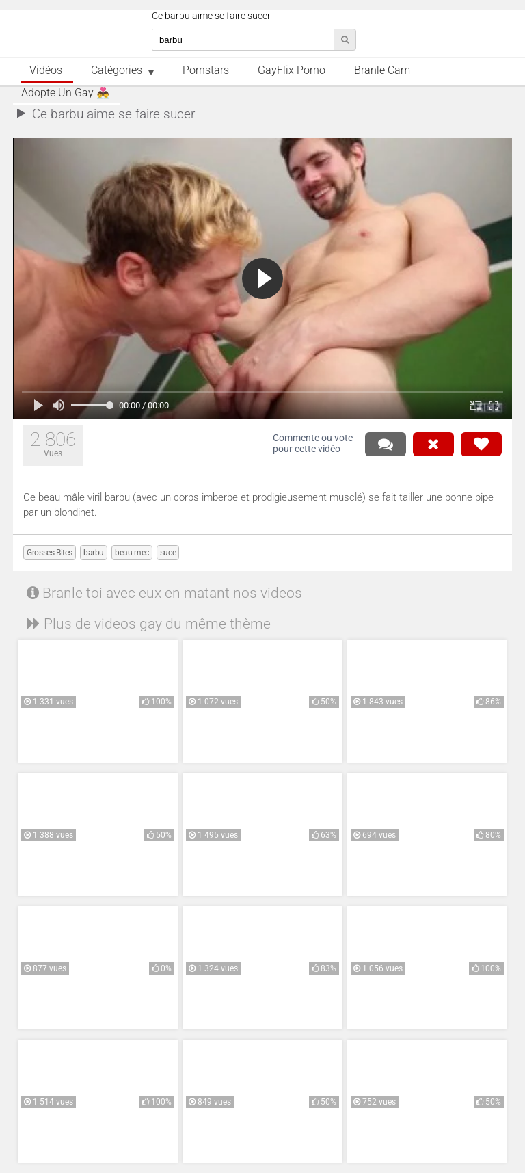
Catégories (116, 70)
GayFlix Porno (291, 70)
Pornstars (206, 70)
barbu (93, 552)
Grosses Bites (49, 552)
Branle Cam (382, 70)
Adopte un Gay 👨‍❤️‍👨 (65, 93)
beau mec (132, 552)
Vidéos (45, 70)
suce (168, 552)
